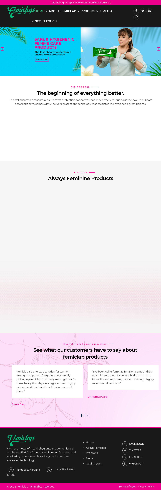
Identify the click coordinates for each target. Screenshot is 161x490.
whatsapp (133, 463)
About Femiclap (62, 11)
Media (107, 11)
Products (89, 11)
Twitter (131, 450)
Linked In (132, 456)
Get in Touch (46, 21)
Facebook (133, 443)
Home (39, 11)
